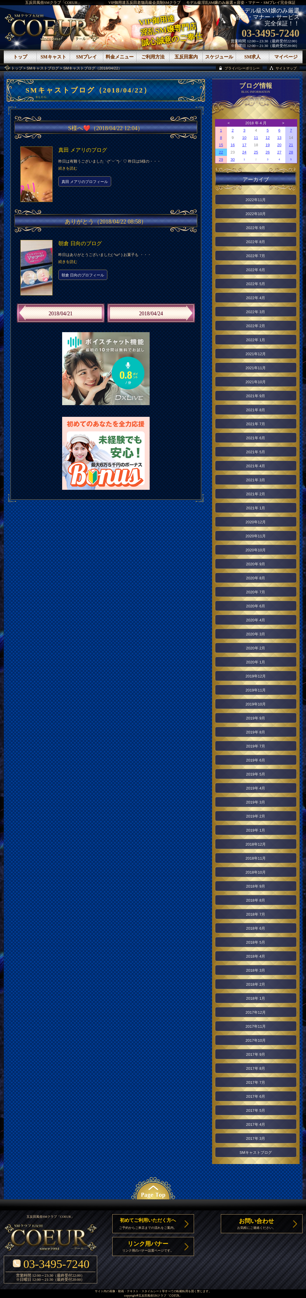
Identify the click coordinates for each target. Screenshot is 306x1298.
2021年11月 (256, 368)
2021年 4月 (255, 466)
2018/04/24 (151, 313)
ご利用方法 (153, 56)
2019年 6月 (255, 760)
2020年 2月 (255, 648)
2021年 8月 (255, 410)
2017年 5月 (255, 1110)
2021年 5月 (255, 452)
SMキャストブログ (43, 68)
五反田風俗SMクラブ (152, 1295)
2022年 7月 (255, 256)
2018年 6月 (255, 928)
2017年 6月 (255, 1096)
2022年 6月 (255, 270)
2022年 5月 (255, 284)
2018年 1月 (255, 998)
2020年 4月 (255, 620)
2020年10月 (256, 550)
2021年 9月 (255, 396)
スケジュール (219, 56)
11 (256, 137)
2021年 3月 (255, 480)
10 (244, 137)
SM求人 (252, 56)
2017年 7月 (255, 1082)
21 (291, 145)
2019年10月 (256, 704)
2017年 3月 (255, 1138)
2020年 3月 (255, 634)
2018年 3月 (255, 970)
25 (256, 152)
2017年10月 (256, 1040)
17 (244, 145)
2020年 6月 (255, 606)
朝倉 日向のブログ (80, 243)
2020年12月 (256, 522)
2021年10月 (256, 382)
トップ (16, 68)
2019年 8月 (255, 732)
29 (221, 159)
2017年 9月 (255, 1054)
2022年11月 (256, 200)
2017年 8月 (255, 1068)
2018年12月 (256, 844)
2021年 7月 (255, 424)
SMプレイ (86, 56)
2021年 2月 (255, 494)
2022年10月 (256, 214)
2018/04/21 (60, 313)
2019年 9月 (255, 718)
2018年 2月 (255, 984)
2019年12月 (256, 676)
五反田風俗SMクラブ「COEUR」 (53, 2)
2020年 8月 (255, 578)
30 (232, 159)
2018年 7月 (255, 914)
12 (267, 137)
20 (279, 145)
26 (267, 152)
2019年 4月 (255, 788)
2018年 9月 (255, 886)
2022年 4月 (255, 298)
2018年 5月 (255, 942)
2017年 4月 (255, 1124)
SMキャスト (53, 56)
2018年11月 (256, 858)
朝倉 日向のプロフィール (83, 275)
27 (279, 152)
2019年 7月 (255, 746)
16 (232, 145)
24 (244, 152)
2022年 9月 (255, 228)
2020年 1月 (255, 662)
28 (291, 152)
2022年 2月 (255, 326)
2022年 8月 (255, 242)
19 (267, 145)
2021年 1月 (255, 508)
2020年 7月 (255, 592)
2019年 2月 (255, 816)
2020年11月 (256, 536)
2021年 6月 (255, 438)
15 (221, 145)
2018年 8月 (255, 900)
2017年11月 (256, 1026)
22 (221, 152)
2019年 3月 (255, 802)
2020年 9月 (255, 564)
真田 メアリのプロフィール (85, 182)
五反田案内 (186, 56)
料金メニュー (120, 56)
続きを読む (67, 168)
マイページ (286, 56)
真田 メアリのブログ (82, 150)
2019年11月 (256, 690)
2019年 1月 (255, 830)
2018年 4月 (255, 956)
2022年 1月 (255, 340)
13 (279, 137)
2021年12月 (256, 354)
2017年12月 (256, 1012)
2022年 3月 (255, 312)
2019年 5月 (255, 774)
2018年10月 (256, 872)
